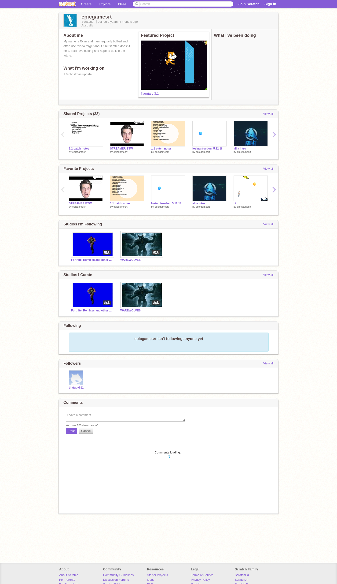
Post (72, 431)
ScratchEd (242, 575)
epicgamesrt (79, 151)
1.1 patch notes (161, 148)
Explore (105, 4)
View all (268, 114)
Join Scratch (249, 4)
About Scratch (68, 575)
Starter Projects (157, 575)
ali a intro (240, 148)
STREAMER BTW (121, 148)
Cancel (86, 431)
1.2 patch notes (79, 148)
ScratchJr (241, 579)
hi (235, 203)
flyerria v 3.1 (150, 93)
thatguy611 (76, 387)
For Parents (67, 579)
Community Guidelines (118, 575)
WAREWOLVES (130, 260)
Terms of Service (202, 575)
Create (86, 4)
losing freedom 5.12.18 (207, 148)
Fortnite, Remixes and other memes (92, 260)
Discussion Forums (116, 579)
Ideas (122, 4)
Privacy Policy (200, 579)
